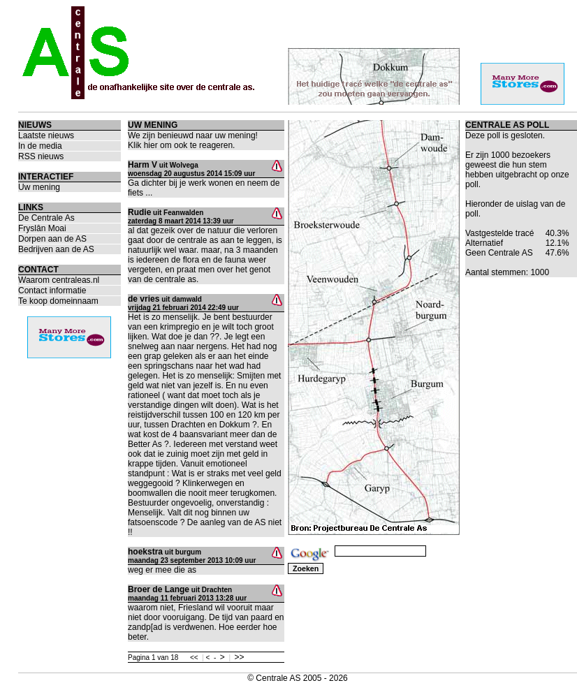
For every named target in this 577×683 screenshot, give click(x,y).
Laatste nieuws (46, 135)
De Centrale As (46, 218)
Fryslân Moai (42, 228)
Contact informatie (52, 290)
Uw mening (39, 187)
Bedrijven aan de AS (56, 249)
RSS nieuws (41, 156)
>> (239, 657)
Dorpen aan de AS (52, 239)
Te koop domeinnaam (58, 301)
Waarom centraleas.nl (58, 280)
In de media (40, 146)
